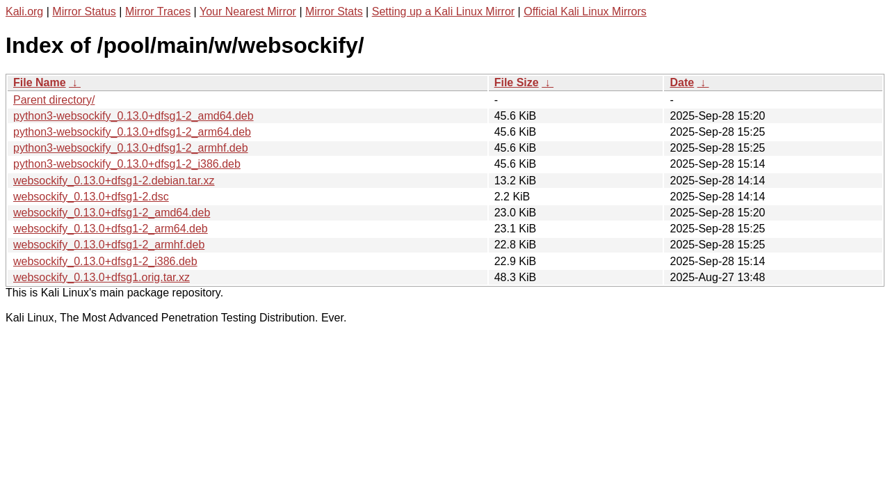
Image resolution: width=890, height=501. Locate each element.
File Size (516, 82)
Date (682, 82)
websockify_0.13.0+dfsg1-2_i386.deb (105, 261)
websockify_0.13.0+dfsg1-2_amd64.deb (111, 212)
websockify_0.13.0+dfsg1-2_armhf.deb (108, 244)
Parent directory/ (54, 100)
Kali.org (24, 11)
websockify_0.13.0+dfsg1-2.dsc (91, 196)
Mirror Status (84, 11)
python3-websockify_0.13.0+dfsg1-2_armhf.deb (130, 148)
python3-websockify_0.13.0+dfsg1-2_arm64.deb (132, 132)
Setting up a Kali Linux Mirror (443, 11)
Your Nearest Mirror (248, 11)
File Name (39, 82)
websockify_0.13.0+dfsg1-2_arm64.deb (110, 228)
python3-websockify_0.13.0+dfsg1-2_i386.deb (127, 164)
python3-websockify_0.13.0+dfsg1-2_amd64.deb (133, 116)
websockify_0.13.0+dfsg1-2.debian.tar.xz (114, 180)
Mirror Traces (158, 11)
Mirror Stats (334, 11)
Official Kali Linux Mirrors (585, 11)
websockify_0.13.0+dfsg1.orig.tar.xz (101, 277)
